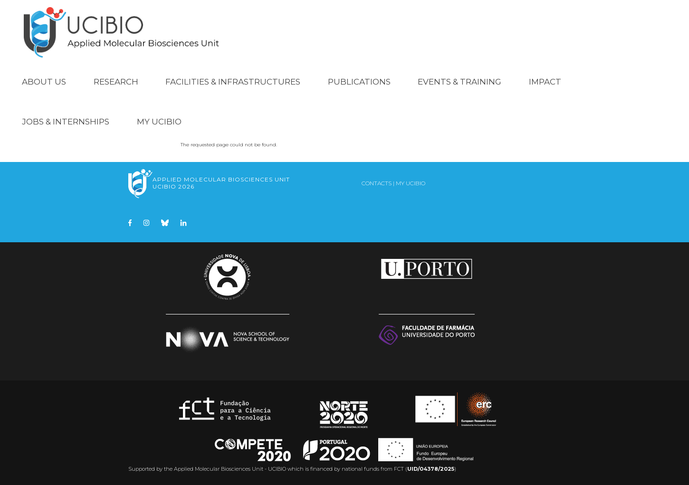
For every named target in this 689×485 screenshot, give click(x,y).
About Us (44, 81)
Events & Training (459, 81)
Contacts (377, 183)
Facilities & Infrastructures (232, 81)
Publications (359, 81)
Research (116, 81)
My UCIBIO (159, 121)
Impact (545, 81)
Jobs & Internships (65, 121)
